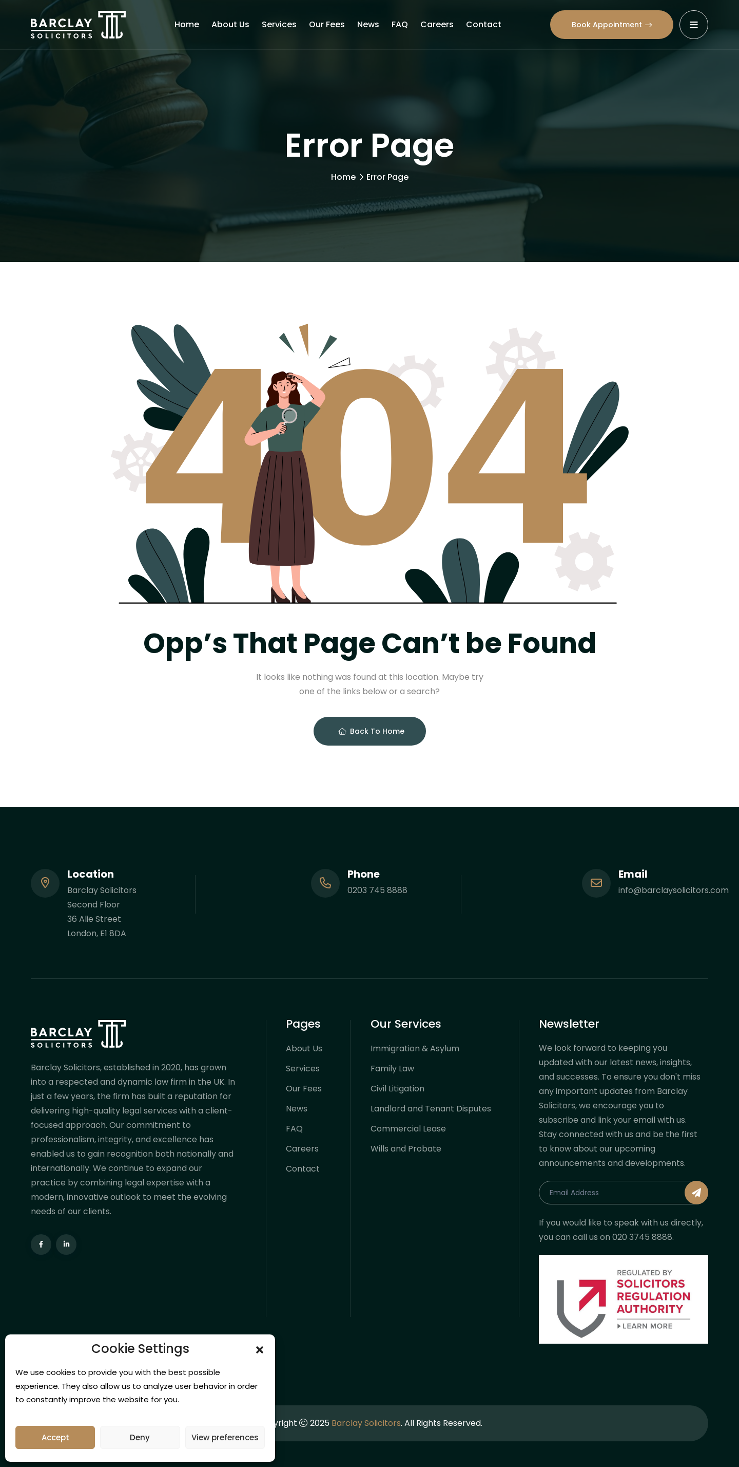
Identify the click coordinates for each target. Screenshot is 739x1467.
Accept (55, 1437)
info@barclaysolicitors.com (673, 890)
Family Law (392, 1068)
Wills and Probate (406, 1148)
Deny (140, 1437)
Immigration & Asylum (415, 1048)
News (368, 24)
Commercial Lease (408, 1128)
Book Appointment (612, 25)
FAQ (400, 24)
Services (279, 24)
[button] (260, 1349)
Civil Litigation (397, 1088)
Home (186, 24)
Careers (437, 24)
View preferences (225, 1437)
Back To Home (371, 731)
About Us (230, 24)
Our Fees (327, 24)
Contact (483, 24)
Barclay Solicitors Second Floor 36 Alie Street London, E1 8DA (102, 911)
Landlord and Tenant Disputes (431, 1108)
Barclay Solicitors (366, 1423)
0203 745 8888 (377, 890)
